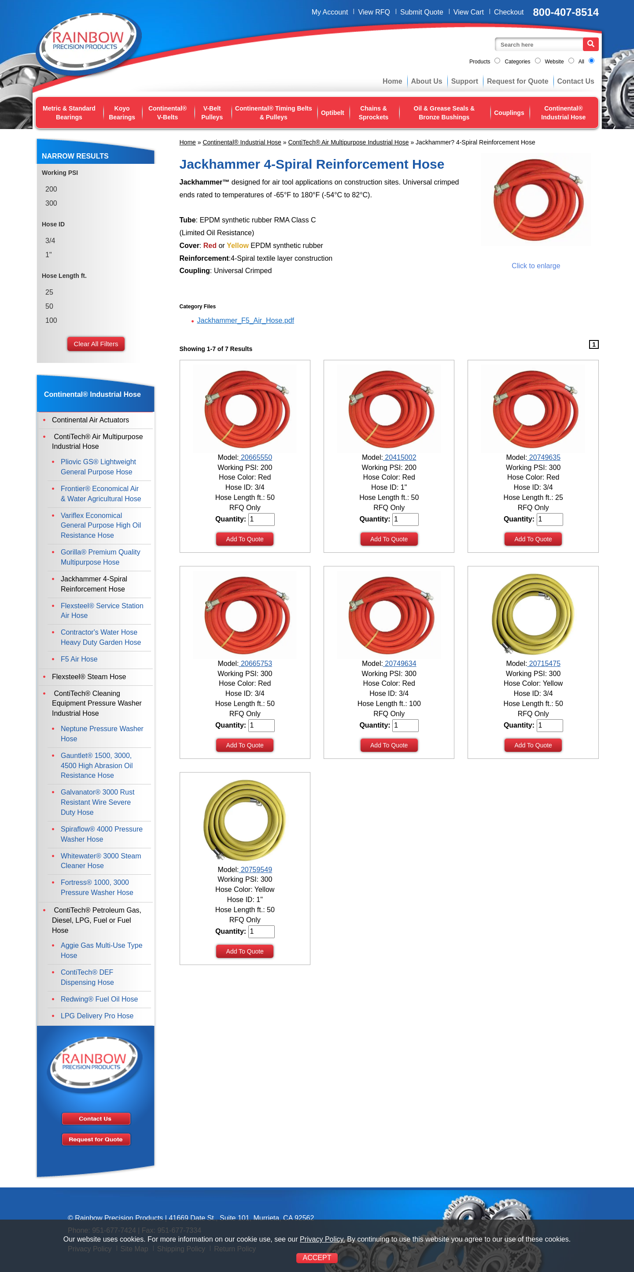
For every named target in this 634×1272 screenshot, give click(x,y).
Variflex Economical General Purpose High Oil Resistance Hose (101, 526)
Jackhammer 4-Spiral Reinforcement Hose (94, 584)
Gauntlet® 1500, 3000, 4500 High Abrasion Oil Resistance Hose (97, 766)
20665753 (255, 663)
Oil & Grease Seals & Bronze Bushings (444, 113)
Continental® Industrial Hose (563, 113)
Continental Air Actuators (90, 420)
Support (464, 81)
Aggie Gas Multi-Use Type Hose (102, 950)
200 (51, 189)
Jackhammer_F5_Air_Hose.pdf (246, 320)
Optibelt (332, 112)
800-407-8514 (566, 12)
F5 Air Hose (79, 659)
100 (51, 320)
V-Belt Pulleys (212, 113)
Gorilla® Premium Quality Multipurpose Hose (100, 557)
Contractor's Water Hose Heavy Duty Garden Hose (101, 637)
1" (48, 255)
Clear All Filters (96, 344)
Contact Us (575, 81)
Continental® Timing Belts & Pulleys (273, 113)
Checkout (509, 12)
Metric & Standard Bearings (69, 113)
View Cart (468, 12)
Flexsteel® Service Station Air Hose (102, 611)
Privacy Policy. (322, 1239)
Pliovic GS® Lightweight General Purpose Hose (98, 467)
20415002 (400, 457)
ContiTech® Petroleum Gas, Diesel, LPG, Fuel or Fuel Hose (96, 920)
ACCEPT (317, 1257)
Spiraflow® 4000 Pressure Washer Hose (102, 834)
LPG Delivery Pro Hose (97, 1016)
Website (554, 62)
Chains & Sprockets (374, 113)
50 (49, 306)
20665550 (255, 457)
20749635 (543, 457)
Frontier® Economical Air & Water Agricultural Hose (101, 494)
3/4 (50, 240)
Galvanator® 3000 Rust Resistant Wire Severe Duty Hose (97, 802)
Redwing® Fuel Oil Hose (99, 999)
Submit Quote (421, 12)
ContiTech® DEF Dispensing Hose (87, 977)
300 (51, 203)
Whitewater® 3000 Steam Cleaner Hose (101, 861)
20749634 (400, 663)
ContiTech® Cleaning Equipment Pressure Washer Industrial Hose (97, 703)
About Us (426, 81)
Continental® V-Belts (167, 113)
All (581, 62)
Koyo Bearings (122, 113)
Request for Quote (518, 81)
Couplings (509, 112)
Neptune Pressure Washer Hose (102, 734)
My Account (330, 12)
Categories (517, 62)
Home (392, 81)
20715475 (543, 663)
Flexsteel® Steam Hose (89, 676)
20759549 (255, 869)
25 (49, 292)
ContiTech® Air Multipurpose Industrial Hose (348, 142)
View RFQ (374, 12)
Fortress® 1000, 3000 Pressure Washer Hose (97, 887)
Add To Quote (245, 539)
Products (479, 62)
